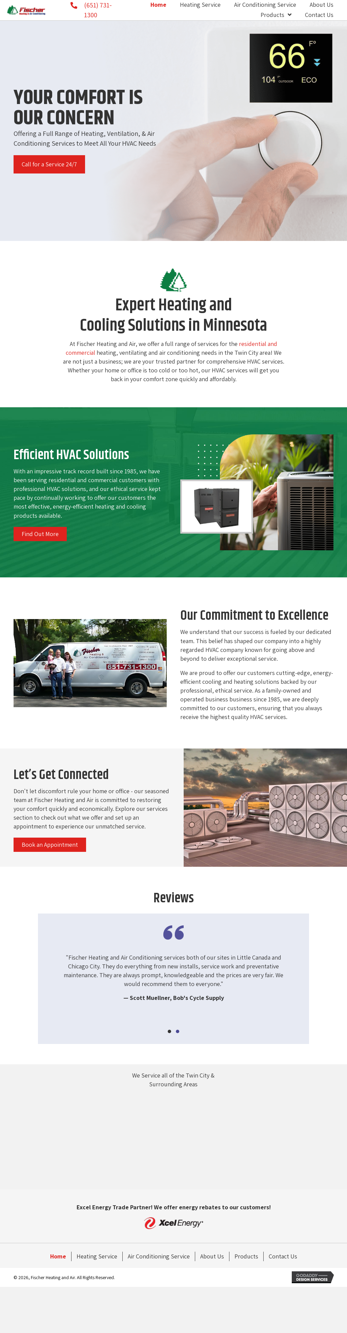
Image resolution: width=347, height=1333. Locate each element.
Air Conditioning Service (159, 1256)
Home (58, 1256)
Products (246, 1256)
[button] (49, 164)
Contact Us (283, 1256)
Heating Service (97, 1256)
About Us (212, 1256)
